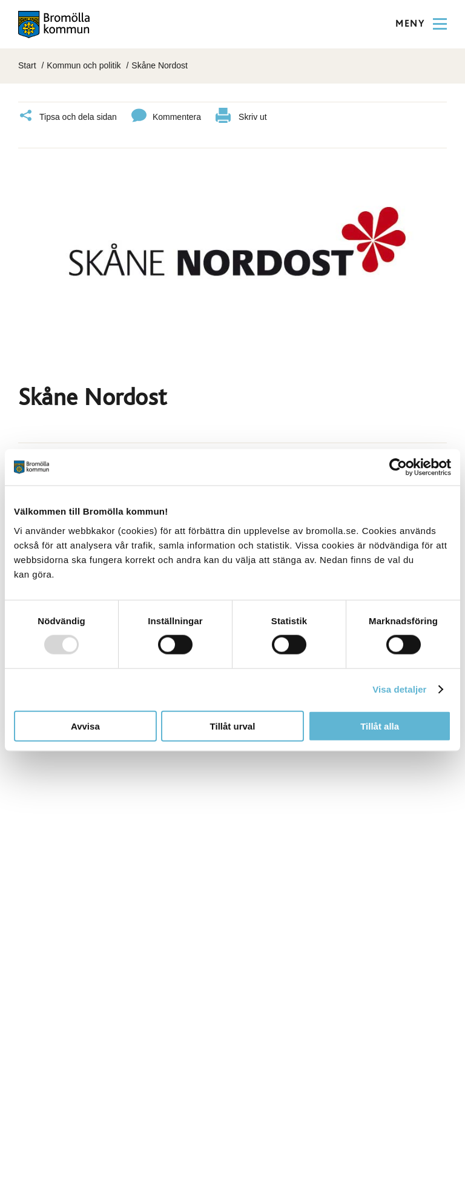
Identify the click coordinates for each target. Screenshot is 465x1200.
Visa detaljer (399, 689)
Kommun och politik (83, 65)
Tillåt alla (379, 725)
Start (27, 65)
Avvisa (85, 725)
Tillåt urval (233, 725)
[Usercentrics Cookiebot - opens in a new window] (398, 467)
